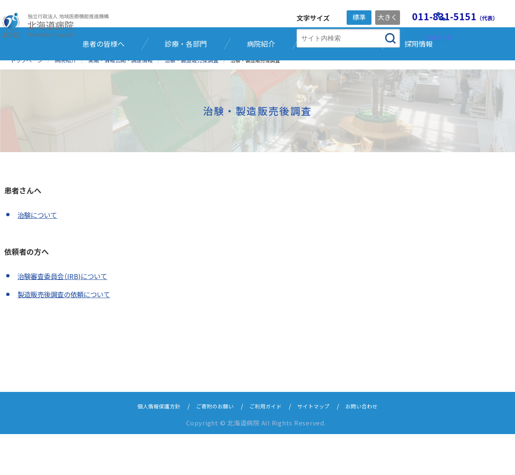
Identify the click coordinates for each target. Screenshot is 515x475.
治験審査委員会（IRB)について (67, 316)
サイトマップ (319, 446)
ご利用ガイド (266, 446)
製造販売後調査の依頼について (69, 335)
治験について (39, 256)
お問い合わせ (372, 446)
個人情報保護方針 (148, 446)
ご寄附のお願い (210, 446)
